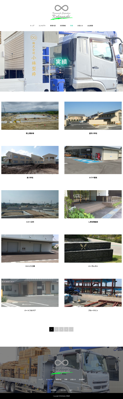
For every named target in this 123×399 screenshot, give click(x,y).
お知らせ (80, 26)
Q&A (70, 390)
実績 (71, 26)
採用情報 (63, 26)
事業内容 (53, 26)
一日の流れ (62, 390)
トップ (32, 26)
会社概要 (90, 26)
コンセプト (42, 26)
